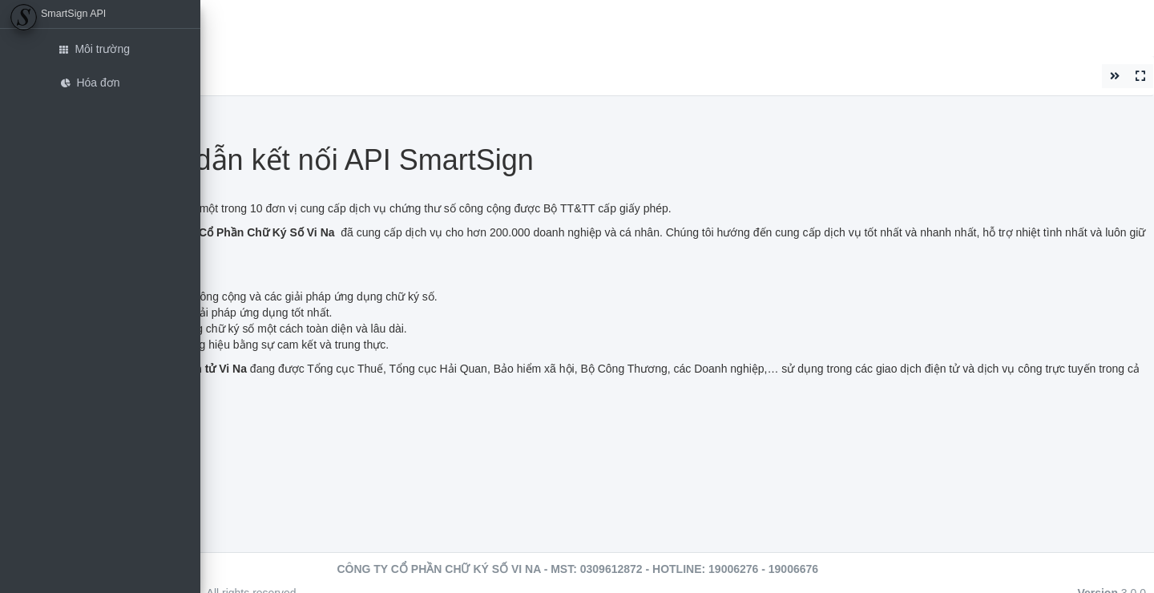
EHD (293, 27)
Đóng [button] (222, 76)
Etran (252, 27)
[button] (218, 20)
